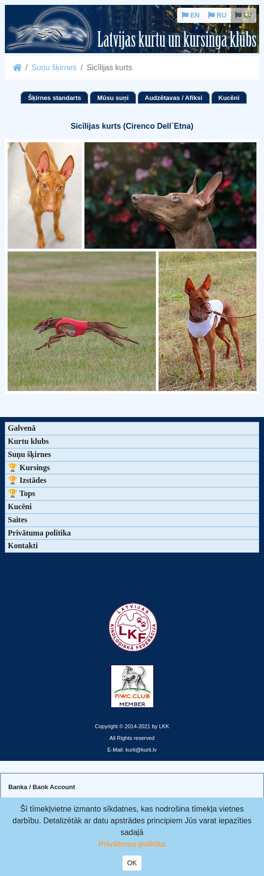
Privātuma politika (39, 533)
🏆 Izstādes (27, 480)
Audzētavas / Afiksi (174, 97)
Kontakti (23, 545)
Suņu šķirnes (54, 67)
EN (191, 15)
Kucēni (229, 97)
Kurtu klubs (28, 441)
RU (217, 15)
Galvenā (22, 428)
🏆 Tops (21, 493)
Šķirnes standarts (54, 97)
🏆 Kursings (29, 467)
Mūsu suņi (112, 97)
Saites (17, 520)
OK (132, 863)
